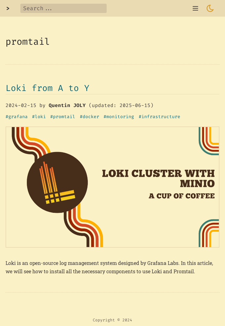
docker (91, 117)
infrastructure (160, 117)
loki (40, 117)
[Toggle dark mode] (210, 8)
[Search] (63, 8)
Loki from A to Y (47, 88)
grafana (18, 117)
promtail (64, 117)
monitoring (120, 117)
